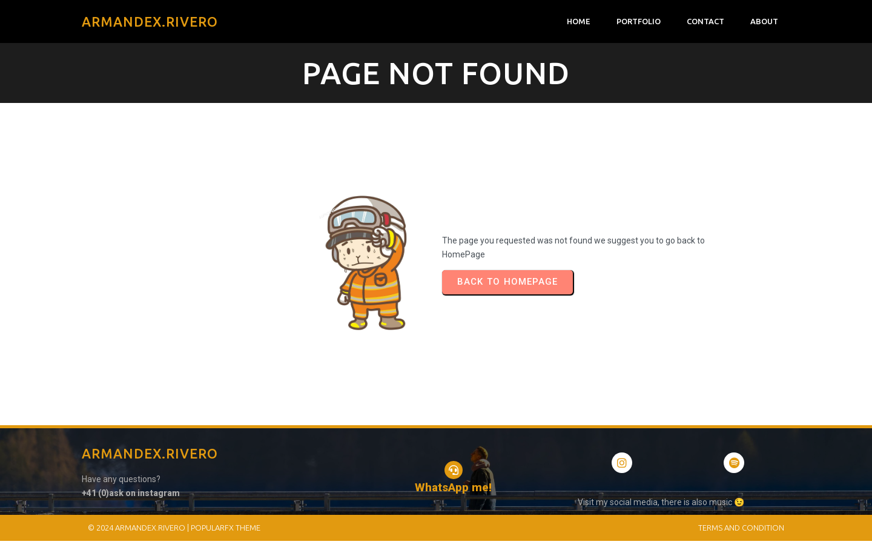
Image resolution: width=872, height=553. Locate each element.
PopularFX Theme (225, 527)
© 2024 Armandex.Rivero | (139, 527)
